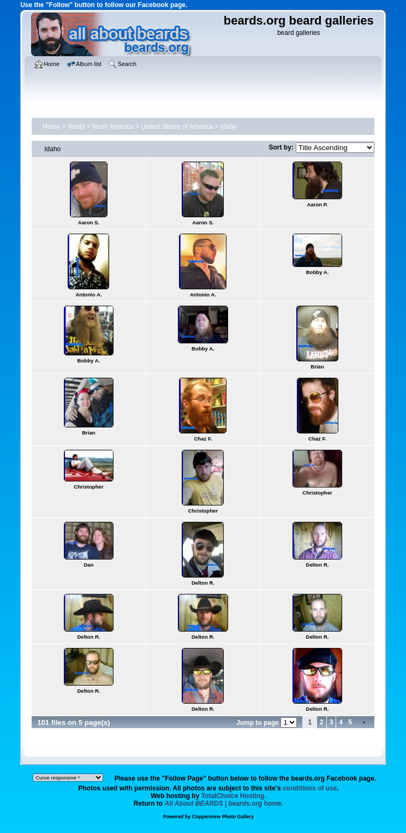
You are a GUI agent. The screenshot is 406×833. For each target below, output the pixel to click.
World (76, 126)
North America (113, 126)
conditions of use (310, 788)
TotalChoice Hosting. (233, 796)
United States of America (177, 126)
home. (224, 803)
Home (51, 126)
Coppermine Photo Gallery (223, 816)
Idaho (228, 126)
